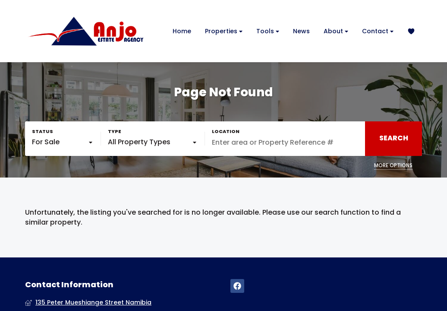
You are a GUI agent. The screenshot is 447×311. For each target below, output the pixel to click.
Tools (267, 31)
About (336, 31)
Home (182, 31)
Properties (223, 31)
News (301, 31)
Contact (377, 31)
